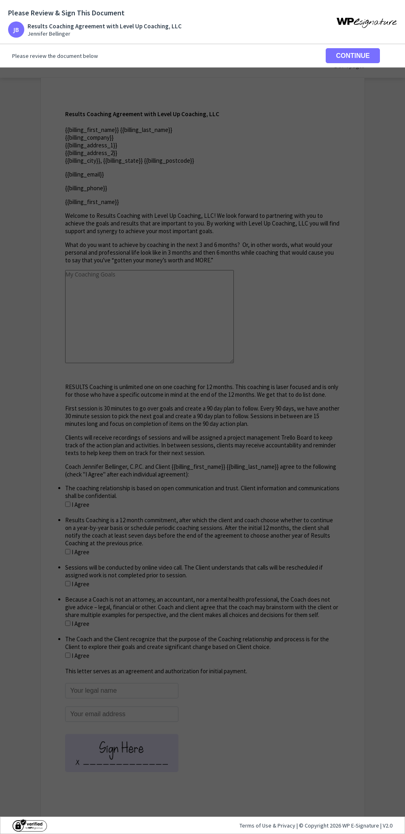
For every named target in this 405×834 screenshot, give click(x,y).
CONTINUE (353, 55)
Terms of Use (256, 825)
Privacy (286, 825)
